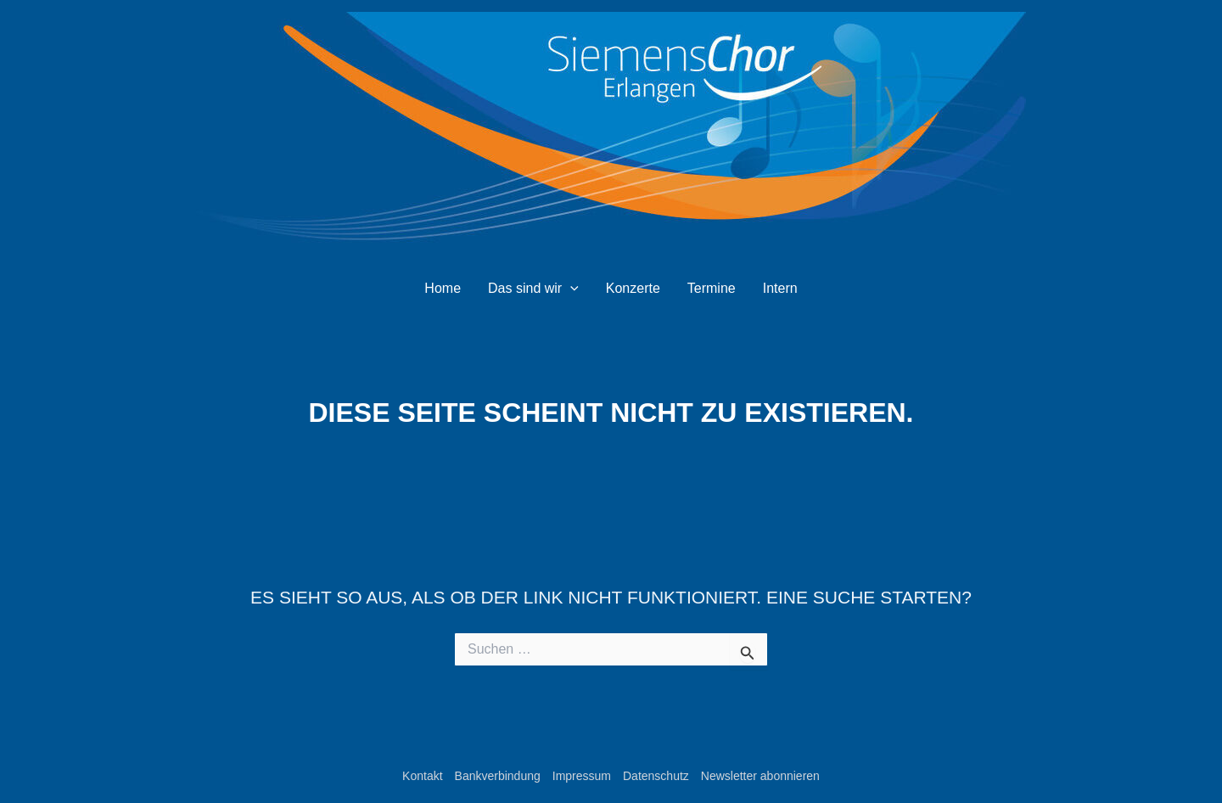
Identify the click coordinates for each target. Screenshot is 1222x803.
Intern (780, 288)
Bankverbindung (498, 776)
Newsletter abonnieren (760, 776)
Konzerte (633, 288)
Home (442, 288)
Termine (711, 288)
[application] (570, 289)
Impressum (581, 776)
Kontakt (422, 776)
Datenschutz (656, 776)
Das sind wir (533, 289)
